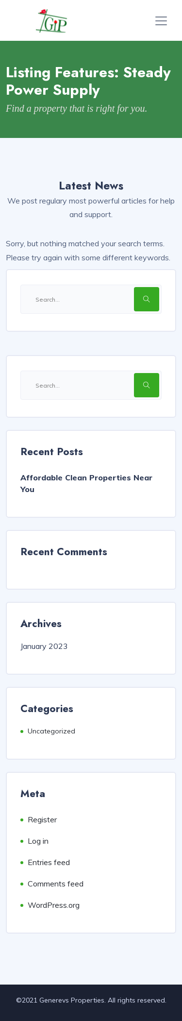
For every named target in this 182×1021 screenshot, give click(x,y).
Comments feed (55, 883)
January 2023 (44, 646)
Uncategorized (51, 731)
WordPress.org (54, 905)
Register (42, 819)
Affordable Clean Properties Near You (86, 483)
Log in (38, 841)
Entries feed (49, 862)
